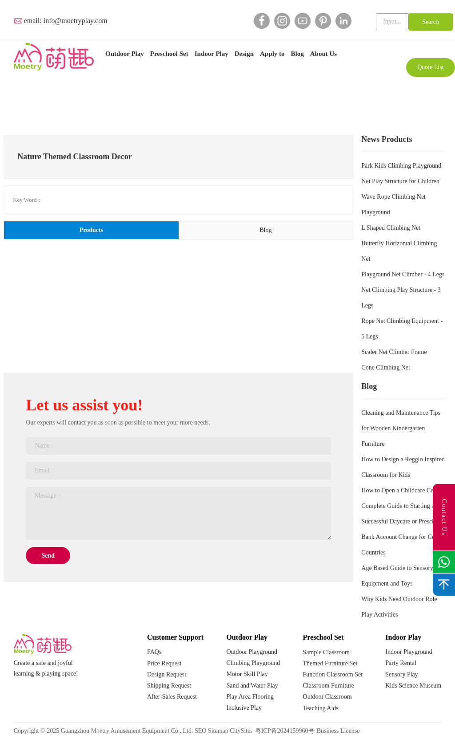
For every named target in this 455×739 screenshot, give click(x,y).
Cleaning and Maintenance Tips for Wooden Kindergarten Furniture (400, 428)
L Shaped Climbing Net (390, 227)
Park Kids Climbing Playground (401, 165)
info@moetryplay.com (76, 20)
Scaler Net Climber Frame (394, 352)
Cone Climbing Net (385, 367)
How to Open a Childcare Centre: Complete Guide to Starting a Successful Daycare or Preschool (403, 506)
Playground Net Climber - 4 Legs (402, 274)
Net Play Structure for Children (400, 181)
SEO (200, 730)
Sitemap (218, 730)
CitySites (241, 730)
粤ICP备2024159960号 (285, 730)
